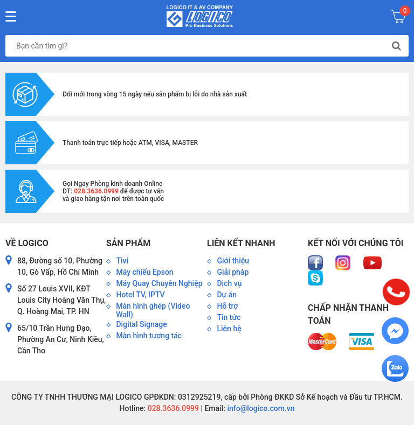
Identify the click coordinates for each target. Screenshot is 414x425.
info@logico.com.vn (260, 408)
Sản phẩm (128, 243)
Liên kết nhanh (241, 243)
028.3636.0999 (172, 408)
